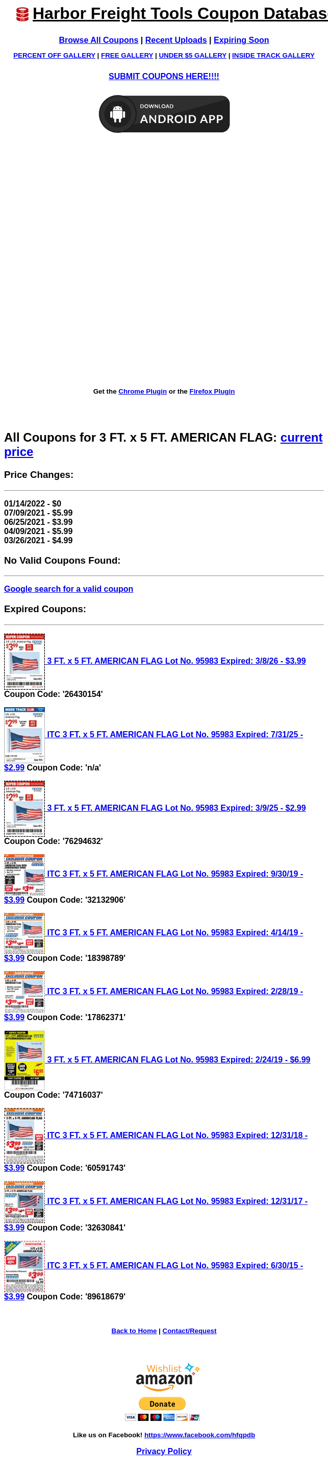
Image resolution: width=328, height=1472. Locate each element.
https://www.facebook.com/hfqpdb (199, 1435)
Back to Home (134, 1331)
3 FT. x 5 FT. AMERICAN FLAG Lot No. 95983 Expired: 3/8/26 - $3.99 (155, 661)
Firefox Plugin (212, 391)
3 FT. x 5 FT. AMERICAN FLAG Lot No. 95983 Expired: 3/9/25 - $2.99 (155, 808)
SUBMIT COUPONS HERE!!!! (164, 76)
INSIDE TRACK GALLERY (273, 55)
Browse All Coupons (99, 40)
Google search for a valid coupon (68, 589)
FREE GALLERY (127, 55)
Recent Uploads (176, 40)
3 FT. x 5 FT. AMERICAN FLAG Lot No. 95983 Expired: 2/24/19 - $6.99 (157, 1059)
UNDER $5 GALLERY (192, 55)
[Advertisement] (120, 261)
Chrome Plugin (142, 391)
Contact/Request (190, 1331)
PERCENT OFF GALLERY (54, 55)
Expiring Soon (241, 40)
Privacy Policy (164, 1451)
